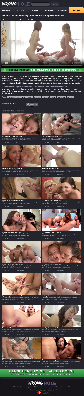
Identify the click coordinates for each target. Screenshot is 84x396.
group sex (13, 103)
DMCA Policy (57, 387)
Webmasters (64, 387)
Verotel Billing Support (15, 387)
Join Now (76, 10)
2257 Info (42, 387)
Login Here (62, 10)
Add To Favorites (26, 20)
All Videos (19, 10)
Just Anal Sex (35, 10)
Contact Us (72, 387)
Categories (49, 10)
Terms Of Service (34, 387)
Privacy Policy (25, 387)
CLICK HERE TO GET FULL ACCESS (42, 372)
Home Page (6, 10)
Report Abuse (49, 387)
